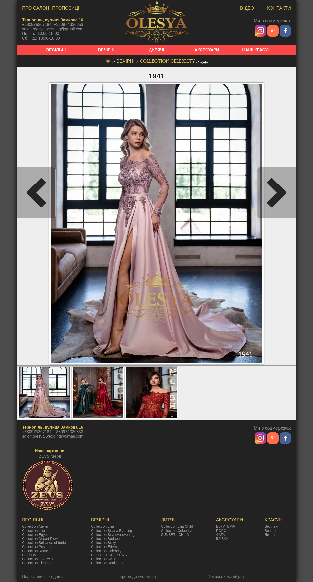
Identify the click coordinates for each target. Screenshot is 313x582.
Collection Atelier (35, 526)
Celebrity (29, 555)
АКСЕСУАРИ (206, 50)
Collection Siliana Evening (111, 530)
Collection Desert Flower (41, 539)
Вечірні (270, 530)
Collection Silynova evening (112, 535)
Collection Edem (104, 547)
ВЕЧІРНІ (106, 50)
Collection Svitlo (103, 559)
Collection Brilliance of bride (44, 543)
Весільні (271, 526)
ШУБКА (222, 539)
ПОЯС (221, 530)
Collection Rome (35, 551)
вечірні (126, 61)
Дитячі (270, 535)
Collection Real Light (107, 563)
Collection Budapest (107, 539)
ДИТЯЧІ (156, 50)
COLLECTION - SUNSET (111, 555)
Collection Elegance (38, 563)
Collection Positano (37, 547)
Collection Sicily (103, 543)
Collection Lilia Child (177, 526)
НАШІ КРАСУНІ (257, 50)
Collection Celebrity (168, 61)
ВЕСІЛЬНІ (56, 50)
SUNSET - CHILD (175, 535)
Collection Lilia (33, 530)
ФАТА (220, 535)
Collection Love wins (38, 559)
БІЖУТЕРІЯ (225, 526)
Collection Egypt (35, 535)
